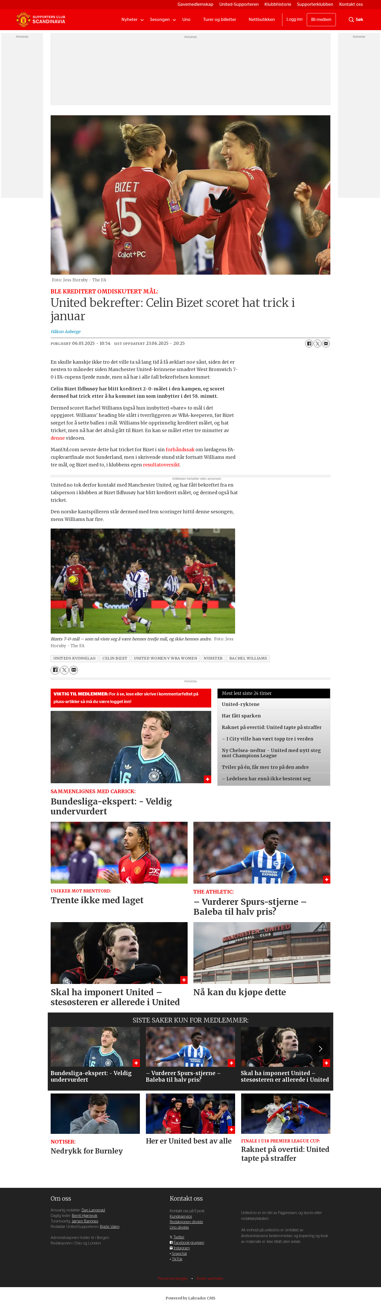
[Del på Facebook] (309, 343)
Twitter (178, 1237)
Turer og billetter (219, 19)
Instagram (182, 1248)
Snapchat (179, 1254)
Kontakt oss (351, 4)
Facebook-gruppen (189, 1243)
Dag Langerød (93, 1210)
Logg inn (295, 19)
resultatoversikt (161, 465)
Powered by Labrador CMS (190, 1298)
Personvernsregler (173, 1279)
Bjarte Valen (109, 1227)
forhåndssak (180, 450)
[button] (320, 1048)
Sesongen (160, 19)
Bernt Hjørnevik (84, 1216)
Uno (186, 19)
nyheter (213, 658)
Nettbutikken (262, 19)
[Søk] (351, 19)
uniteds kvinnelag (75, 658)
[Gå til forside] (40, 19)
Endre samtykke (210, 1279)
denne (58, 438)
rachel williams (248, 658)
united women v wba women (165, 658)
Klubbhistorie (277, 4)
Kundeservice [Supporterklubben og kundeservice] (181, 1216)
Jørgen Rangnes (85, 1221)
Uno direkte (179, 1227)
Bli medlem (321, 20)
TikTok (177, 1259)
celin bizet (115, 658)
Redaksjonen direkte (186, 1222)
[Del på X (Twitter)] (317, 343)
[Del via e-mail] (326, 343)
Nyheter (129, 19)
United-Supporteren (239, 4)
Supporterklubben (315, 4)
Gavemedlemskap (195, 4)
